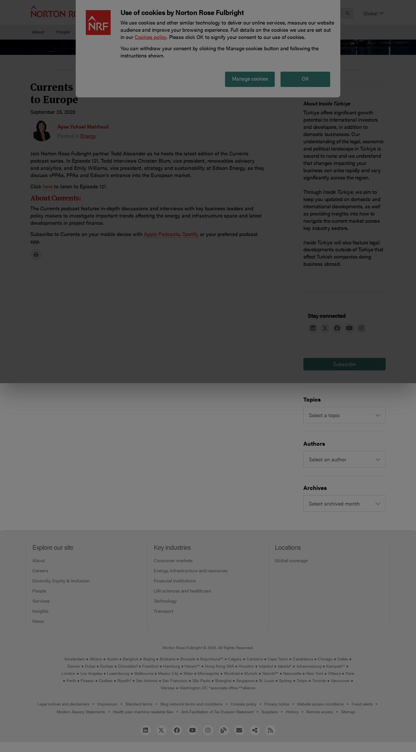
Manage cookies (211, 60)
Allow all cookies (130, 60)
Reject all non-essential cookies (293, 60)
